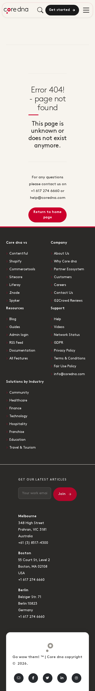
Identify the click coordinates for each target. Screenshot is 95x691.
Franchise (16, 431)
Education (17, 439)
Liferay (15, 284)
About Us (61, 253)
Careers (60, 284)
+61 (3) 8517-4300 (33, 542)
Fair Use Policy (65, 366)
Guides (14, 327)
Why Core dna (65, 261)
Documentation (22, 350)
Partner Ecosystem (69, 269)
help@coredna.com (47, 198)
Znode (14, 292)
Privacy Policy (64, 350)
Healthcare (18, 400)
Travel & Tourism (22, 447)
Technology (18, 416)
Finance (15, 408)
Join (65, 494)
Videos (59, 327)
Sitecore (15, 277)
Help (57, 319)
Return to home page (47, 214)
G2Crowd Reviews (68, 300)
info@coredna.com (69, 374)
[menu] (86, 10)
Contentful (18, 253)
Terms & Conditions (69, 358)
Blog (12, 319)
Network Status (67, 334)
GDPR (58, 342)
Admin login (18, 334)
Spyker (14, 300)
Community (19, 392)
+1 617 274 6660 (31, 579)
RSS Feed (16, 342)
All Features (18, 358)
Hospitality (18, 424)
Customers (63, 277)
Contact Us (63, 292)
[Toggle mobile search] (40, 10)
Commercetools (22, 269)
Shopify (15, 261)
